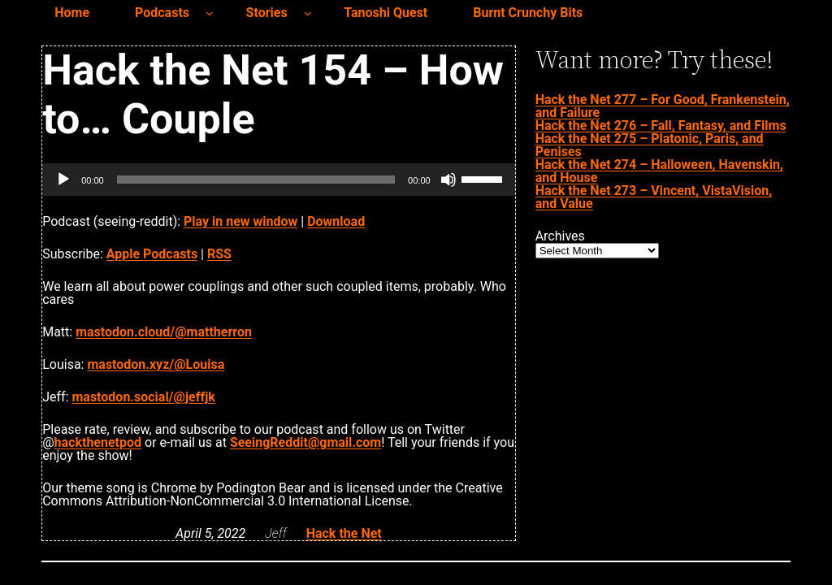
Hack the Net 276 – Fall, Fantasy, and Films (660, 125)
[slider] (256, 180)
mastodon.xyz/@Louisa (155, 364)
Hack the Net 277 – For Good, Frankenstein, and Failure (662, 106)
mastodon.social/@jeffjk (143, 397)
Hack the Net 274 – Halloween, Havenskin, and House (659, 171)
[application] (278, 179)
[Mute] (448, 179)
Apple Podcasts (151, 254)
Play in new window (240, 221)
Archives (560, 236)
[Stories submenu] (308, 13)
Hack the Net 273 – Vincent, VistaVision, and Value (654, 197)
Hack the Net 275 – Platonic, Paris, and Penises (649, 145)
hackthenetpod (97, 442)
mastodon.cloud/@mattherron (164, 332)
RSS (219, 254)
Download (336, 221)
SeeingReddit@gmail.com (305, 442)
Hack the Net (344, 533)
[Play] (63, 179)
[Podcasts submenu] (210, 13)
